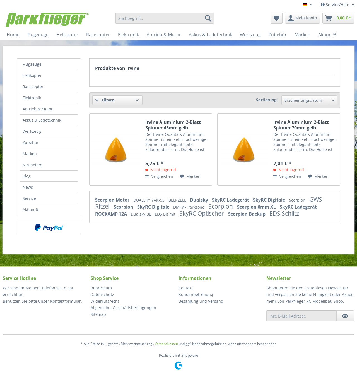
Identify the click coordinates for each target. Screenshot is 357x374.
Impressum (101, 287)
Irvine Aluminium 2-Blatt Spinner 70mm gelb (301, 125)
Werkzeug (32, 131)
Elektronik (32, 97)
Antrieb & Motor (38, 109)
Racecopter (33, 86)
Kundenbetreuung (195, 294)
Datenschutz (102, 294)
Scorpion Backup (247, 214)
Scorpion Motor (113, 200)
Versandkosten (166, 343)
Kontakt (185, 287)
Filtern (104, 100)
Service (29, 198)
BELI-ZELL (177, 200)
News (28, 187)
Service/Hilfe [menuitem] (335, 4)
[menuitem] (164, 18)
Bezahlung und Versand (200, 301)
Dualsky (199, 200)
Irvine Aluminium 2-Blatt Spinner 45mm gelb (173, 125)
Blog (27, 176)
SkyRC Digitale (269, 200)
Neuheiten (32, 164)
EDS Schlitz (284, 213)
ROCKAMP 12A (111, 214)
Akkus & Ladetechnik (42, 120)
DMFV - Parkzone (189, 207)
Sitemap (98, 314)
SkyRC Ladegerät (231, 200)
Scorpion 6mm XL (257, 207)
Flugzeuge (32, 64)
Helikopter (32, 75)
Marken (30, 153)
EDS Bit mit (166, 214)
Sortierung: (267, 99)
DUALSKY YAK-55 (149, 200)
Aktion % (31, 209)
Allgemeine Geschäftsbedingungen (123, 307)
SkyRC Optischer (202, 213)
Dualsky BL (141, 214)
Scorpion (298, 200)
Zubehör (30, 142)
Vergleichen (159, 176)
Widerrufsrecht (105, 301)
